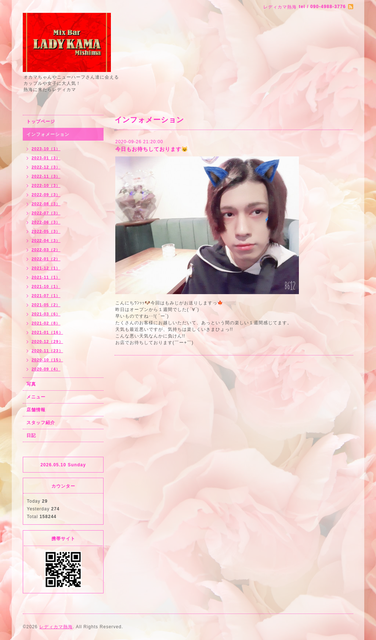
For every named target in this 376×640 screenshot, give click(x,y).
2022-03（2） (46, 249)
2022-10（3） (46, 185)
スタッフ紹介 (40, 422)
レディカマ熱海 (56, 626)
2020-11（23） (47, 350)
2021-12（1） (46, 268)
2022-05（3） (46, 231)
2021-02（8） (46, 323)
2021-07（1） (46, 295)
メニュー (36, 396)
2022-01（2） (46, 259)
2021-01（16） (47, 332)
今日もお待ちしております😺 (151, 149)
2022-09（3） (46, 194)
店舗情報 (36, 409)
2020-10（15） (47, 360)
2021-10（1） (46, 286)
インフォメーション (47, 134)
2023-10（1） (46, 149)
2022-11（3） (46, 176)
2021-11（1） (46, 277)
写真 (31, 384)
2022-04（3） (46, 240)
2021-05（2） (46, 305)
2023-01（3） (46, 158)
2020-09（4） (46, 369)
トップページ (40, 121)
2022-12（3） (46, 167)
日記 (31, 435)
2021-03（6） (46, 314)
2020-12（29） (47, 341)
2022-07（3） (46, 213)
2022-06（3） (46, 222)
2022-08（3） (46, 204)
